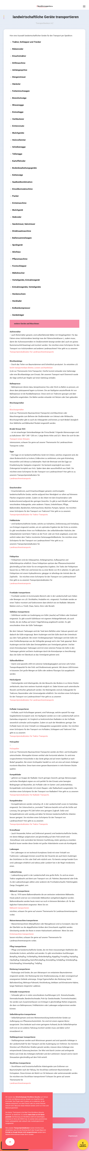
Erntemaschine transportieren (22, 934)
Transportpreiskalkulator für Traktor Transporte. (29, 515)
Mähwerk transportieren (19, 908)
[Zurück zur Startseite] (44, 6)
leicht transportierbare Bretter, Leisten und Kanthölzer (31, 368)
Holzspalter (14, 749)
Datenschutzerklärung (41, 1134)
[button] (84, 6)
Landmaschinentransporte (20, 478)
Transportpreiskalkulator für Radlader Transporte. (29, 795)
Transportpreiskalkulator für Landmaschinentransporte (32, 352)
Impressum (72, 1136)
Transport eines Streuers (20, 439)
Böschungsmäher (17, 410)
